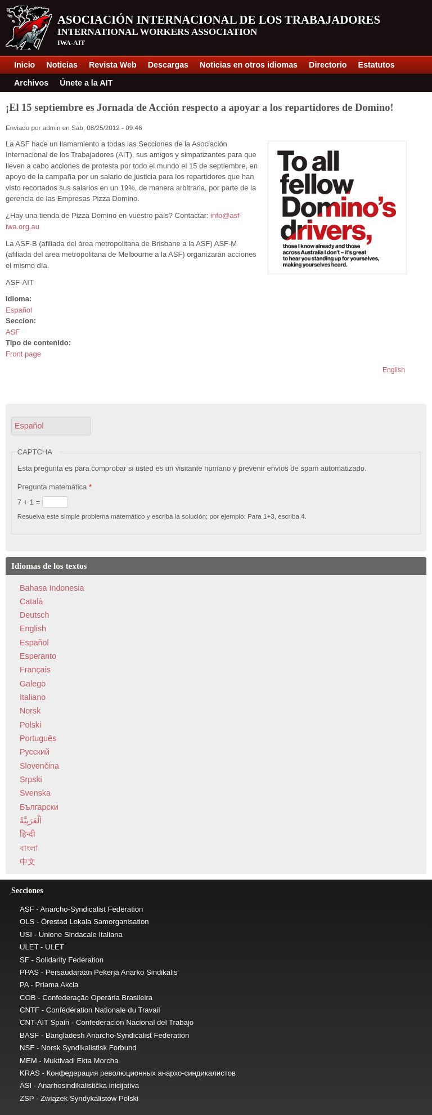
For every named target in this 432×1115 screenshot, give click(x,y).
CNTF (29, 1010)
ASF (13, 332)
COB (28, 997)
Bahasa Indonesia (52, 587)
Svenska (35, 792)
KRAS (30, 1073)
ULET (29, 947)
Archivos (31, 82)
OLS (27, 921)
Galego (33, 683)
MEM (28, 1060)
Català (31, 601)
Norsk (30, 710)
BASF (29, 1035)
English (393, 370)
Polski (30, 724)
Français (35, 669)
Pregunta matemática (54, 487)
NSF (27, 1047)
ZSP (27, 1098)
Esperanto (38, 656)
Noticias (62, 64)
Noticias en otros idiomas (249, 64)
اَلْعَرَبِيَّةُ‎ (31, 820)
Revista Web (113, 64)
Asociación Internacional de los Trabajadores (218, 19)
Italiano (33, 697)
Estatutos (376, 64)
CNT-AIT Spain (44, 1022)
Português (38, 738)
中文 (27, 861)
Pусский (35, 751)
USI (26, 934)
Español (19, 310)
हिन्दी (27, 834)
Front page (23, 354)
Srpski (31, 779)
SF (24, 960)
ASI (26, 1085)
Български (39, 806)
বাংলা (29, 848)
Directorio (328, 64)
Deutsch (34, 614)
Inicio (24, 64)
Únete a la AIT (86, 82)
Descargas (168, 64)
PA (24, 984)
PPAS (29, 972)
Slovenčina (39, 765)
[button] (51, 426)
